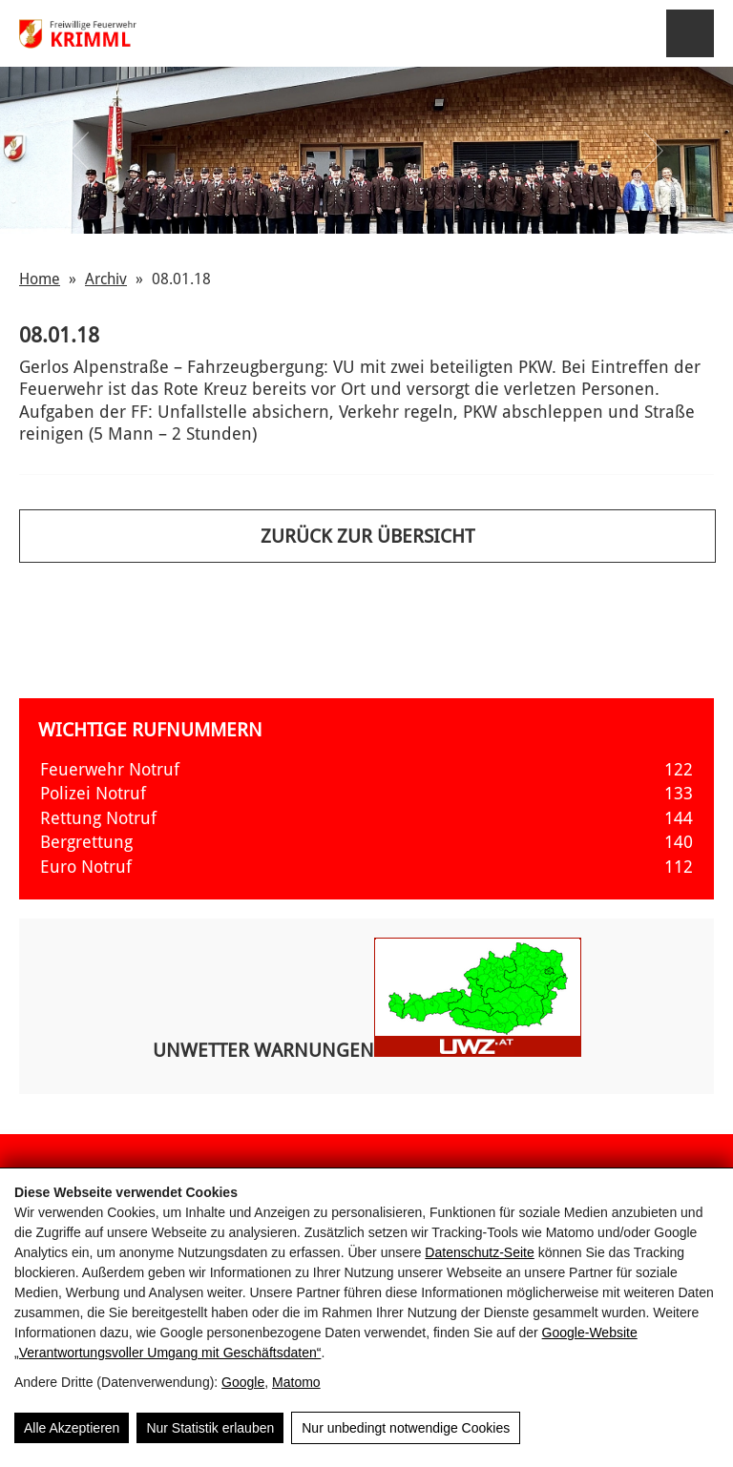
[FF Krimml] (102, 33)
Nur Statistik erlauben (210, 1428)
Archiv (106, 279)
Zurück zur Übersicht (367, 536)
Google (242, 1382)
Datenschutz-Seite (479, 1252)
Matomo (296, 1382)
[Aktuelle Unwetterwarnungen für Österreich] (477, 1051)
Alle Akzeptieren (71, 1428)
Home (39, 279)
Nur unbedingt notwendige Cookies (406, 1428)
